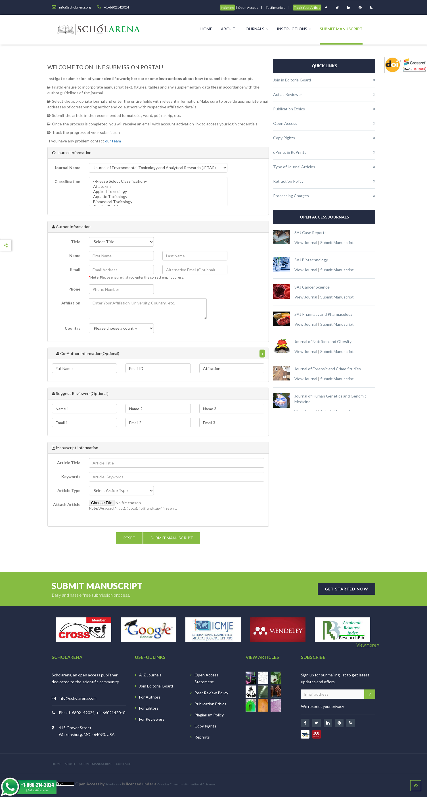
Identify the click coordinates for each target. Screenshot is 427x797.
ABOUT (70, 764)
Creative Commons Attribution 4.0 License (186, 784)
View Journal (305, 242)
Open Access (248, 7)
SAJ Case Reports (310, 232)
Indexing (227, 7)
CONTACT (123, 764)
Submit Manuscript (341, 28)
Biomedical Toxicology (158, 201)
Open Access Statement (206, 678)
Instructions (294, 28)
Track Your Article (307, 7)
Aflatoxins (158, 186)
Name (74, 255)
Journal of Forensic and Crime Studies (327, 368)
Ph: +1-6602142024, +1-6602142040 (92, 712)
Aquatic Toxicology (158, 196)
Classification (67, 181)
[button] (148, 308)
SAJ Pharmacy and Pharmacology (323, 314)
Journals (256, 28)
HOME (56, 764)
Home (206, 28)
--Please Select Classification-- (158, 181)
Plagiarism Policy (209, 714)
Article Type (68, 490)
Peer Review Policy (211, 692)
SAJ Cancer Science (312, 287)
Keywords (70, 476)
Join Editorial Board (156, 686)
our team (113, 140)
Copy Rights (205, 726)
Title (75, 241)
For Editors (148, 708)
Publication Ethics (210, 703)
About (228, 28)
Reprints (202, 737)
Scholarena (113, 784)
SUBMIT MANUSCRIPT (95, 764)
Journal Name (67, 167)
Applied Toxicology (158, 191)
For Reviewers (151, 719)
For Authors (149, 697)
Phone (74, 289)
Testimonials (275, 7)
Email (75, 269)
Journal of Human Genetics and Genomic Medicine (330, 399)
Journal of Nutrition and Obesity (322, 341)
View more (368, 644)
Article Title (68, 462)
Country (72, 328)
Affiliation (70, 302)
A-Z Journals (150, 674)
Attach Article (66, 504)
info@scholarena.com (78, 698)
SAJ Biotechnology (311, 259)
